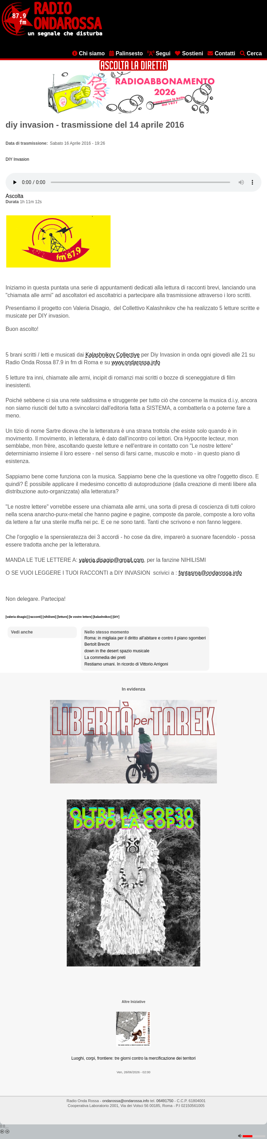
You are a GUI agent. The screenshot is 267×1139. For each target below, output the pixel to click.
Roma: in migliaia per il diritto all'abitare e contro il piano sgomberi (145, 638)
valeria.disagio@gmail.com (111, 560)
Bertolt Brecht (97, 644)
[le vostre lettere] (81, 617)
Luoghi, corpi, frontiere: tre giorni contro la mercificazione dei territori (133, 1058)
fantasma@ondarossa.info (210, 573)
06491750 (164, 1101)
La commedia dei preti (105, 657)
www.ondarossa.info (136, 362)
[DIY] (116, 617)
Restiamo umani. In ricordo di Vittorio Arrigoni (126, 664)
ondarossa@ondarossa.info (125, 1101)
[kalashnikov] (103, 617)
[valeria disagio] (17, 617)
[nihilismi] (50, 617)
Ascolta (14, 196)
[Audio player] (133, 182)
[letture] (63, 617)
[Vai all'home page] (52, 35)
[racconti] (36, 617)
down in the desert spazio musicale (116, 650)
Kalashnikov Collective (113, 355)
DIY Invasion (17, 159)
